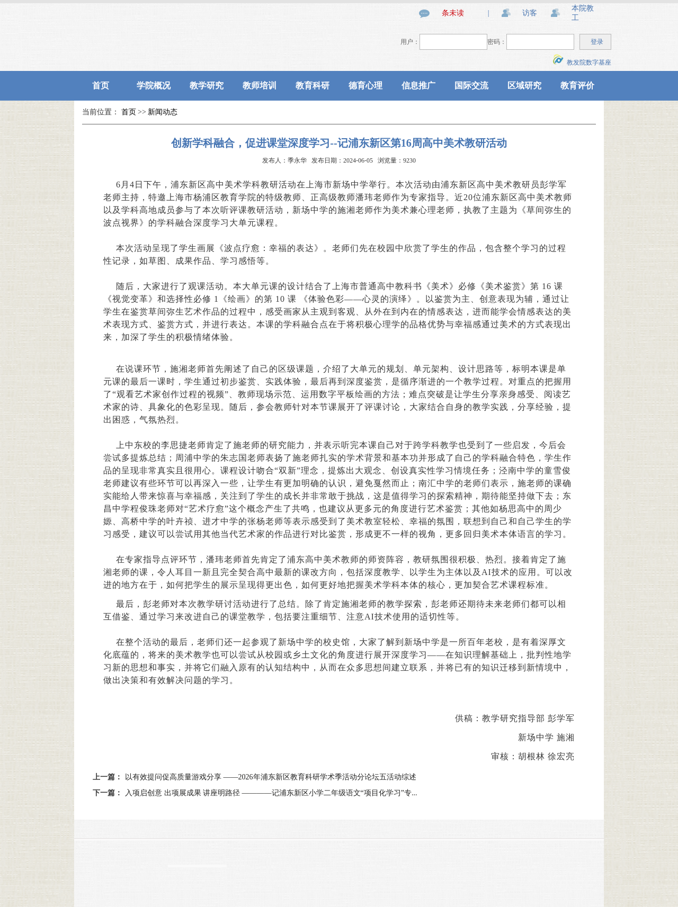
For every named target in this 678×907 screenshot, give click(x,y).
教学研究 (207, 85)
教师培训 (259, 85)
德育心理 (365, 85)
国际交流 (471, 85)
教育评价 (577, 85)
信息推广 (418, 85)
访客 (529, 13)
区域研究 (524, 85)
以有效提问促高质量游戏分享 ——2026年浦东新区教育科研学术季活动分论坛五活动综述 (270, 777)
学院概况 (154, 85)
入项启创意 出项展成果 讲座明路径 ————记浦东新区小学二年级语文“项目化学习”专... (271, 793)
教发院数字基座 (582, 62)
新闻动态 (162, 112)
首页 (100, 85)
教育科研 (312, 85)
